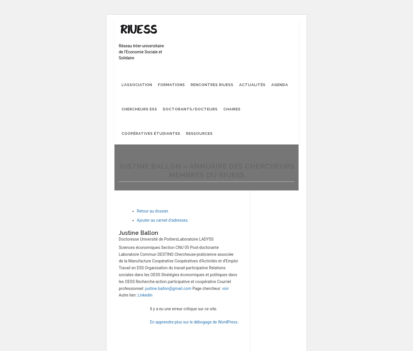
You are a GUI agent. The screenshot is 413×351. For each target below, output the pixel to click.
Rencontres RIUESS (212, 85)
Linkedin (145, 295)
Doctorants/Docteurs (190, 109)
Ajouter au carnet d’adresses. (163, 220)
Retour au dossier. (153, 211)
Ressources (199, 133)
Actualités (252, 85)
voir (225, 288)
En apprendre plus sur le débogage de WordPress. (194, 322)
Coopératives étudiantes (151, 133)
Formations (171, 85)
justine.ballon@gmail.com (168, 288)
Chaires (232, 109)
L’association (137, 85)
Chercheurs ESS (139, 109)
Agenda (279, 85)
